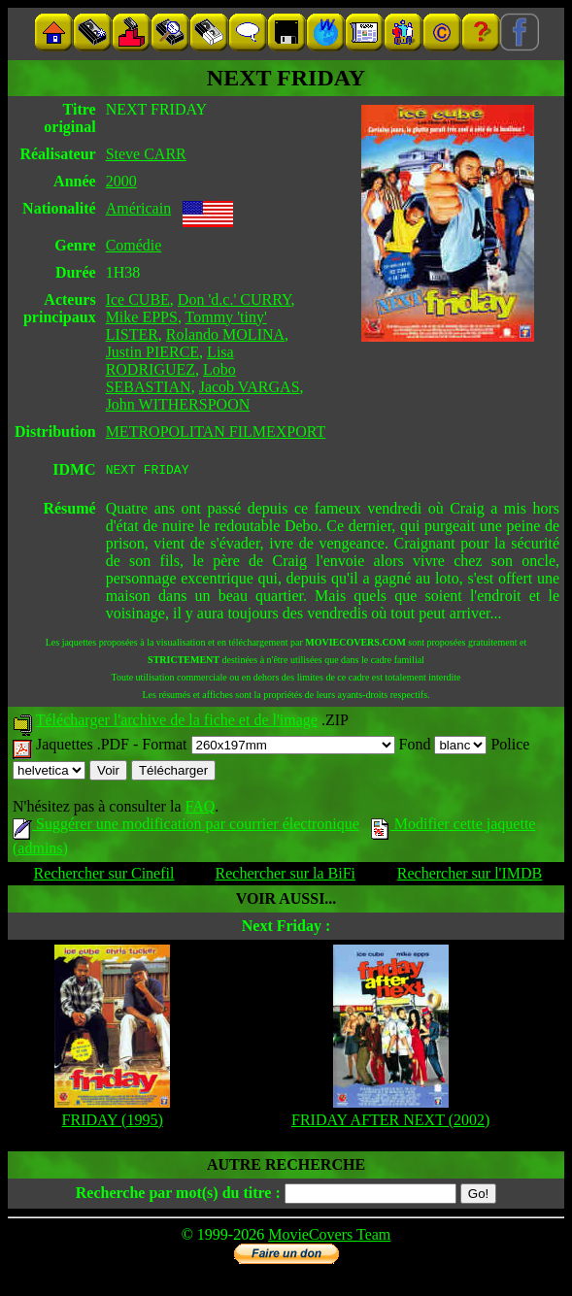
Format (268, 747)
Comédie (134, 245)
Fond (443, 747)
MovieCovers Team (329, 1237)
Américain (139, 208)
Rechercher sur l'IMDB (470, 876)
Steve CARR (146, 154)
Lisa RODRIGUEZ (170, 361)
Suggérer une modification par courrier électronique (186, 826)
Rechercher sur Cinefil (104, 876)
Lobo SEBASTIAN (171, 378)
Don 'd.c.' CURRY (234, 299)
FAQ (200, 809)
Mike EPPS (142, 317)
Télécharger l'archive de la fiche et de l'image (177, 722)
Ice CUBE (138, 299)
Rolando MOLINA (225, 334)
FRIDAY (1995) (112, 1122)
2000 (121, 181)
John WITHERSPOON (178, 404)
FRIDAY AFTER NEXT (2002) (390, 1122)
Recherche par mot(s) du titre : (178, 1195)
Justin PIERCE (152, 352)
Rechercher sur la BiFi (285, 876)
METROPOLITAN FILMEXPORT (216, 431)
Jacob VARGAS (249, 387)
